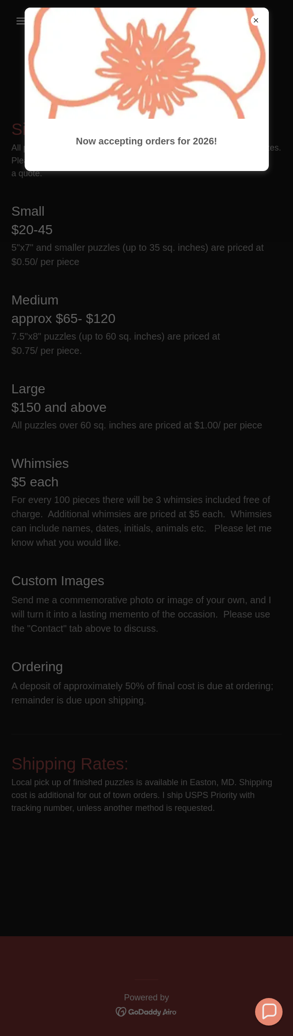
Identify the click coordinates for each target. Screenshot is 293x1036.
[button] (269, 1011)
